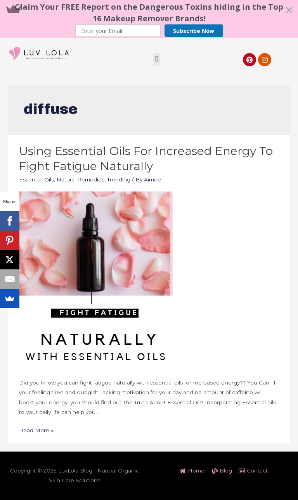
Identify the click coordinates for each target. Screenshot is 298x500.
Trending (118, 179)
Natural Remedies (80, 179)
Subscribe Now (193, 30)
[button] (149, 19)
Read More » (36, 430)
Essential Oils (36, 179)
